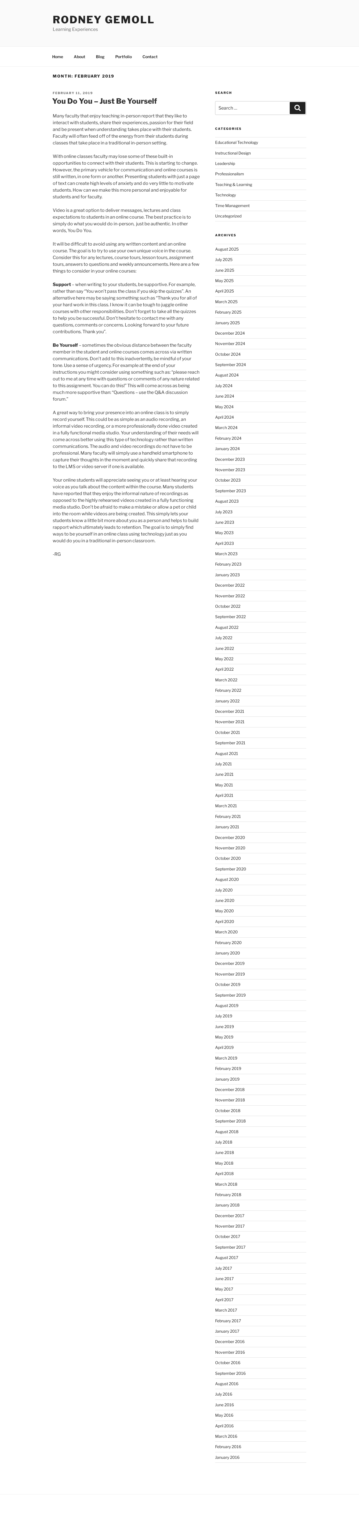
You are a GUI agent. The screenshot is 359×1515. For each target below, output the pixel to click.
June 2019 (224, 1026)
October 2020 (228, 858)
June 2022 (224, 648)
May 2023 (224, 532)
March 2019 (226, 1058)
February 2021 (228, 816)
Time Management (232, 205)
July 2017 (223, 1268)
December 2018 (230, 1089)
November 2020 (230, 847)
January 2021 (227, 826)
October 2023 (228, 480)
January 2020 (227, 953)
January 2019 (227, 1079)
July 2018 (223, 1142)
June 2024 (224, 396)
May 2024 (224, 406)
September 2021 (230, 742)
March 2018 (226, 1184)
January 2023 (227, 574)
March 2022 (226, 679)
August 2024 (227, 375)
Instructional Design (233, 153)
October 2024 (228, 354)
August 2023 (227, 501)
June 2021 (224, 774)
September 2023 (230, 490)
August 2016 (226, 1383)
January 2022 (227, 700)
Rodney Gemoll (104, 19)
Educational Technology (236, 142)
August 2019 (226, 1005)
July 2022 (223, 637)
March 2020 (226, 931)
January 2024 (227, 448)
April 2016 (224, 1425)
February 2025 (228, 312)
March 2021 (226, 805)
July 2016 (223, 1394)
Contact (150, 56)
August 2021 (226, 753)
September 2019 (230, 995)
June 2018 (224, 1152)
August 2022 (226, 627)
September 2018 (230, 1121)
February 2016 (228, 1446)
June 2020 (224, 900)
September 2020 (230, 869)
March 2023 (226, 553)
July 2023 (224, 511)
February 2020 (228, 942)
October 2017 (227, 1236)
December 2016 (230, 1341)
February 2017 (228, 1320)
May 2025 (224, 280)
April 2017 (224, 1299)
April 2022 (224, 669)
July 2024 (224, 385)
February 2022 (228, 690)
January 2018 (227, 1205)
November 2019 (230, 974)
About (79, 56)
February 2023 (228, 564)
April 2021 (224, 795)
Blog (100, 56)
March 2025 (226, 301)
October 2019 (227, 984)
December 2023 (230, 459)
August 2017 (226, 1257)
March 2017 (226, 1310)
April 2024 (224, 417)
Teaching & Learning (233, 184)
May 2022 (224, 658)
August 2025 (227, 249)
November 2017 (230, 1226)
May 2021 (224, 785)
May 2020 (224, 910)
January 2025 (227, 322)
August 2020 (227, 879)
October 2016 (227, 1362)
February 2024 (228, 438)
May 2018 (224, 1163)
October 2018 (227, 1110)
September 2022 (230, 616)
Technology (225, 194)
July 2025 (224, 259)
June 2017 (224, 1278)
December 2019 (230, 963)
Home (57, 56)
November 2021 (230, 721)
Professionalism (229, 173)
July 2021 (223, 763)
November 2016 (230, 1352)
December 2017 (229, 1215)
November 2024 (230, 343)
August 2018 (226, 1131)
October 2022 (227, 606)
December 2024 (230, 333)
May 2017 (224, 1289)
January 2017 (227, 1331)
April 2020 (224, 921)
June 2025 (224, 270)
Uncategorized (228, 216)
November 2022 (230, 595)
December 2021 (229, 711)
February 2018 (228, 1194)
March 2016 (226, 1436)
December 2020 (230, 837)
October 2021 (227, 732)
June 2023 (224, 522)
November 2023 (230, 469)
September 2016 (230, 1373)
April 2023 (224, 543)
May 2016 (224, 1415)
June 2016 (224, 1404)
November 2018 (230, 1099)
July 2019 (223, 1015)
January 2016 (227, 1457)
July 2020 (224, 890)
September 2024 (230, 364)
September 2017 (230, 1247)
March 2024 (226, 427)
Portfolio (123, 56)
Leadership (225, 163)
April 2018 (224, 1173)
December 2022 (230, 585)
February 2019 (228, 1068)
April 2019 (224, 1047)
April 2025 (224, 291)
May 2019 (224, 1037)
